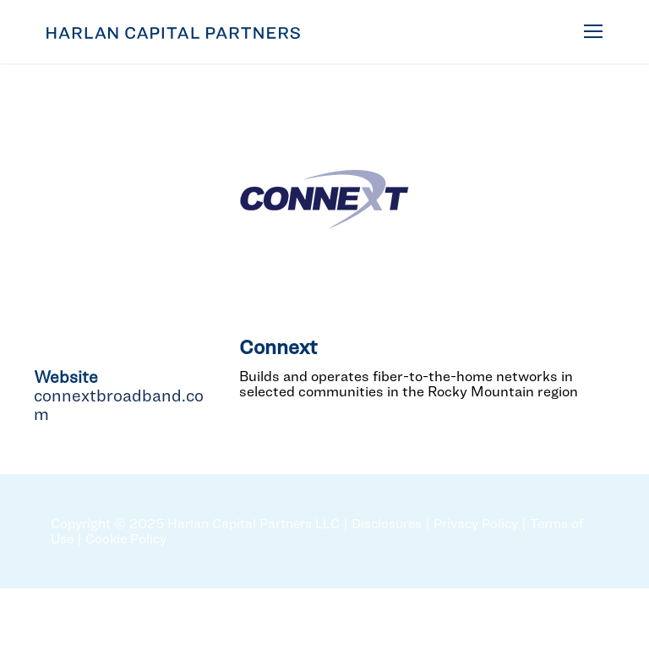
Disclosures (387, 524)
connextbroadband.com (119, 404)
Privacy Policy (476, 524)
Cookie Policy (125, 539)
